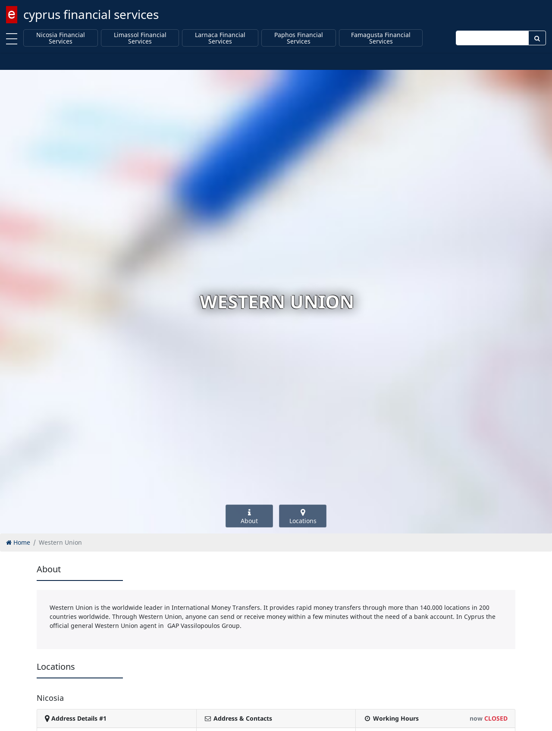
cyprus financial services (91, 14)
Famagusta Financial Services (381, 38)
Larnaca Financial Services (220, 38)
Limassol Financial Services (140, 38)
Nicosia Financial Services (60, 38)
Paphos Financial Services (298, 38)
